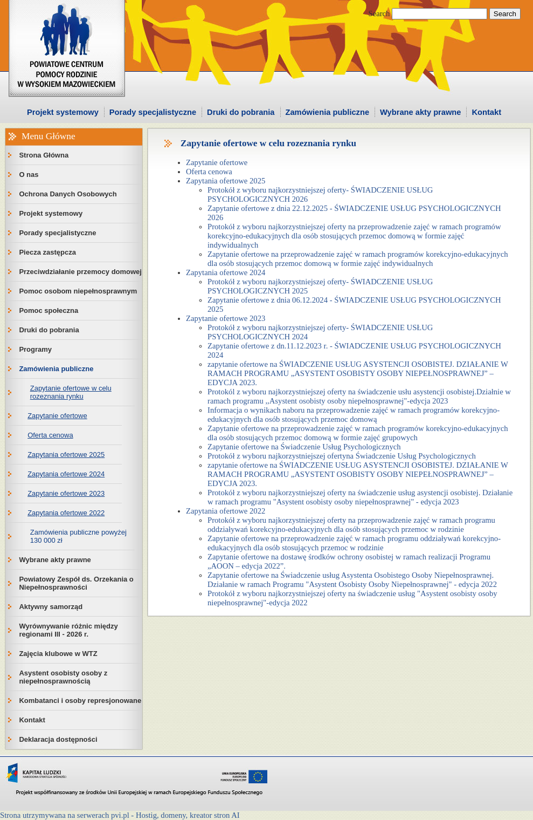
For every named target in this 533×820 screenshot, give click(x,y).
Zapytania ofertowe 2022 (66, 513)
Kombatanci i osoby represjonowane (80, 700)
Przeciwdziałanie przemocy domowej (80, 272)
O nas (28, 174)
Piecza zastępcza (47, 252)
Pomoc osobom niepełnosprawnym (78, 291)
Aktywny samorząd (50, 607)
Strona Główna (43, 155)
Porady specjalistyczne (152, 112)
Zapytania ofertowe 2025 (66, 454)
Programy (35, 349)
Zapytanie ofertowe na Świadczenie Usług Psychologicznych (304, 446)
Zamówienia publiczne (328, 112)
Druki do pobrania (240, 112)
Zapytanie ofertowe (57, 416)
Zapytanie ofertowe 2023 (66, 493)
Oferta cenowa (50, 435)
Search (379, 13)
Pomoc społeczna (48, 310)
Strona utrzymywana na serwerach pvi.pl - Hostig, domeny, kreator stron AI (120, 815)
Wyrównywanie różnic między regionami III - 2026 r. (68, 630)
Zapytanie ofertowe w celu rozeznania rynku (71, 392)
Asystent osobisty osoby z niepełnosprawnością (63, 677)
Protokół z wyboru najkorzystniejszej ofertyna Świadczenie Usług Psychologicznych (341, 456)
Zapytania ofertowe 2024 (66, 474)
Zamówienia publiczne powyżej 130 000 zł (78, 536)
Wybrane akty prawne (420, 112)
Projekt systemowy (63, 112)
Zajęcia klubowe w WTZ (58, 654)
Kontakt (486, 112)
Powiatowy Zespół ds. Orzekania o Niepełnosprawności (76, 583)
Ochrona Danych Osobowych (67, 194)
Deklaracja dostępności (58, 739)
